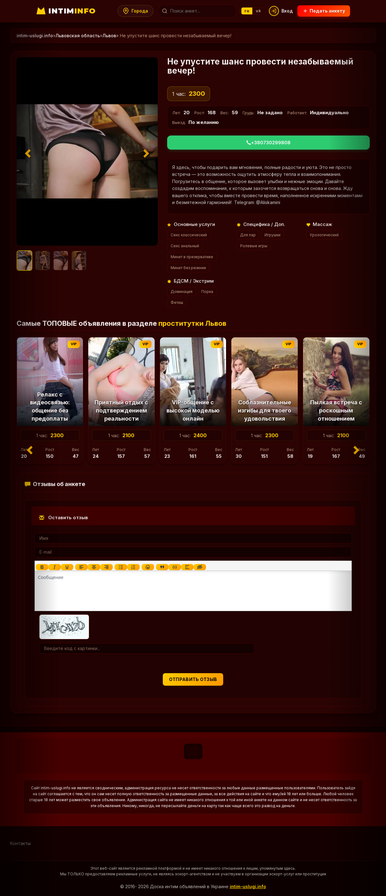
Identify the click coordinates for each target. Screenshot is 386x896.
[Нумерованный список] (133, 567)
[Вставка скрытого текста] (199, 567)
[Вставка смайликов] (147, 567)
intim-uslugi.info (248, 886)
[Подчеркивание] (66, 567)
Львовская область (77, 35)
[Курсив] (54, 567)
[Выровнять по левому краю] (81, 567)
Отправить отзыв (193, 679)
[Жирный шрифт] (41, 567)
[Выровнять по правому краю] (106, 567)
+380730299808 (268, 143)
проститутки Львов (192, 323)
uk (258, 10)
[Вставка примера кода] (174, 567)
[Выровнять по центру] (93, 567)
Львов (109, 35)
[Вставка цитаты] (162, 567)
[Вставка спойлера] (187, 567)
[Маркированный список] (120, 567)
